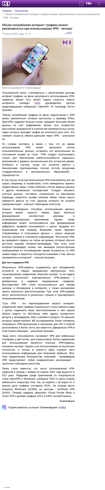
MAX (63, 407)
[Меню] (99, 3)
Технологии (21, 10)
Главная (6, 10)
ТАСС (37, 103)
